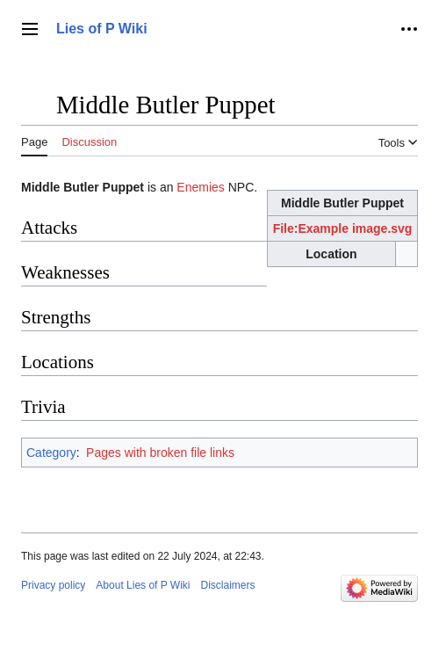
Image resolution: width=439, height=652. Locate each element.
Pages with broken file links (160, 453)
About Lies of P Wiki (143, 585)
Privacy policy (53, 585)
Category (51, 453)
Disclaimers (228, 585)
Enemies (200, 187)
